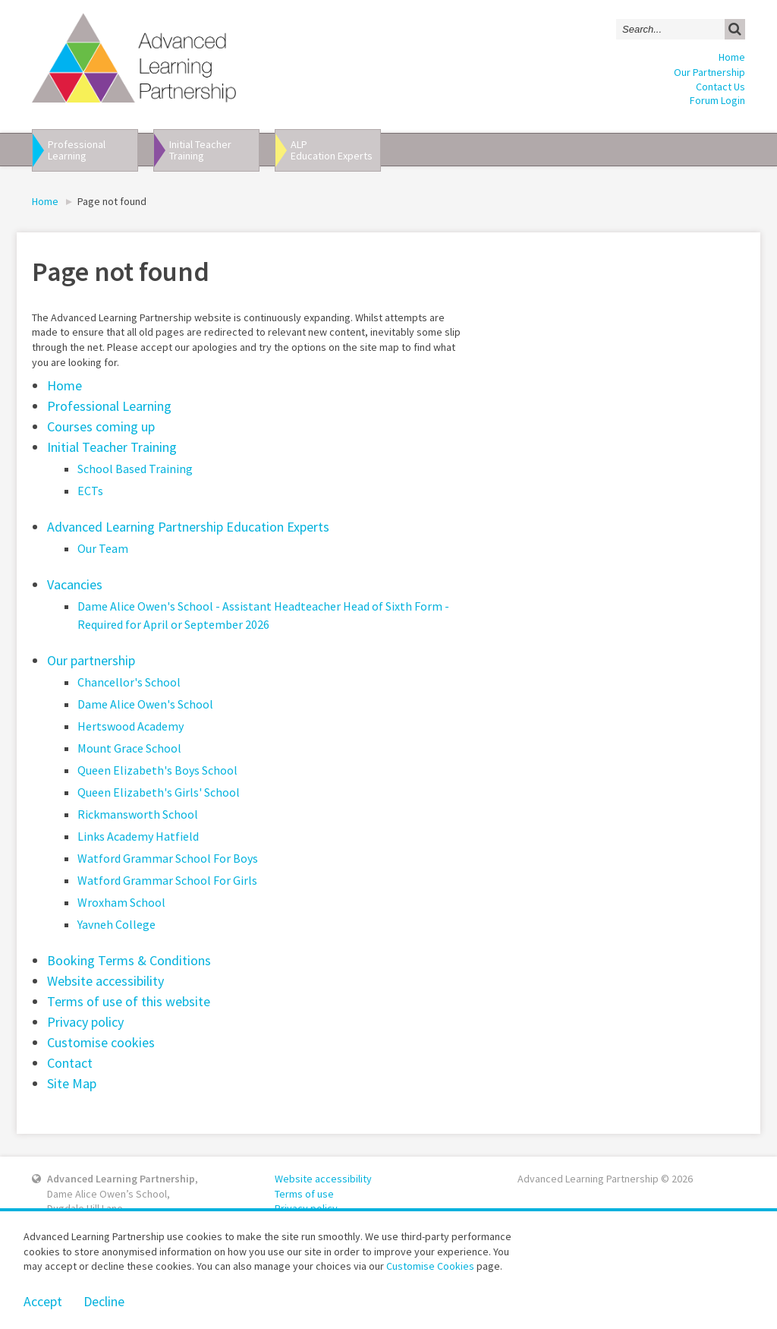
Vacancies (74, 584)
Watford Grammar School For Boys (167, 858)
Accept (43, 1301)
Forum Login (717, 100)
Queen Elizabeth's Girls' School (158, 792)
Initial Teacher (214, 150)
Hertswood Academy (130, 726)
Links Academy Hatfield (138, 836)
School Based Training (135, 468)
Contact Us (720, 86)
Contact (70, 1063)
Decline (103, 1301)
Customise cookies (101, 1042)
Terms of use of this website (128, 1001)
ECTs (90, 490)
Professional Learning (109, 406)
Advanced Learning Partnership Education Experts (188, 526)
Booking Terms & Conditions (129, 960)
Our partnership (91, 660)
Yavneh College (116, 924)
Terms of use (304, 1194)
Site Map (71, 1083)
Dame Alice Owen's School (145, 704)
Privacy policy (85, 1022)
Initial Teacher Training (112, 447)
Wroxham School (121, 902)
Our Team (102, 548)
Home (732, 57)
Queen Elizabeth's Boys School (157, 770)
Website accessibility (105, 981)
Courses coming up (101, 426)
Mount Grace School (129, 748)
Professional (92, 150)
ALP (335, 150)
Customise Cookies (430, 1266)
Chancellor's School (129, 682)
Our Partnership (709, 72)
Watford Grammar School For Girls (167, 880)
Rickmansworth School (137, 814)
